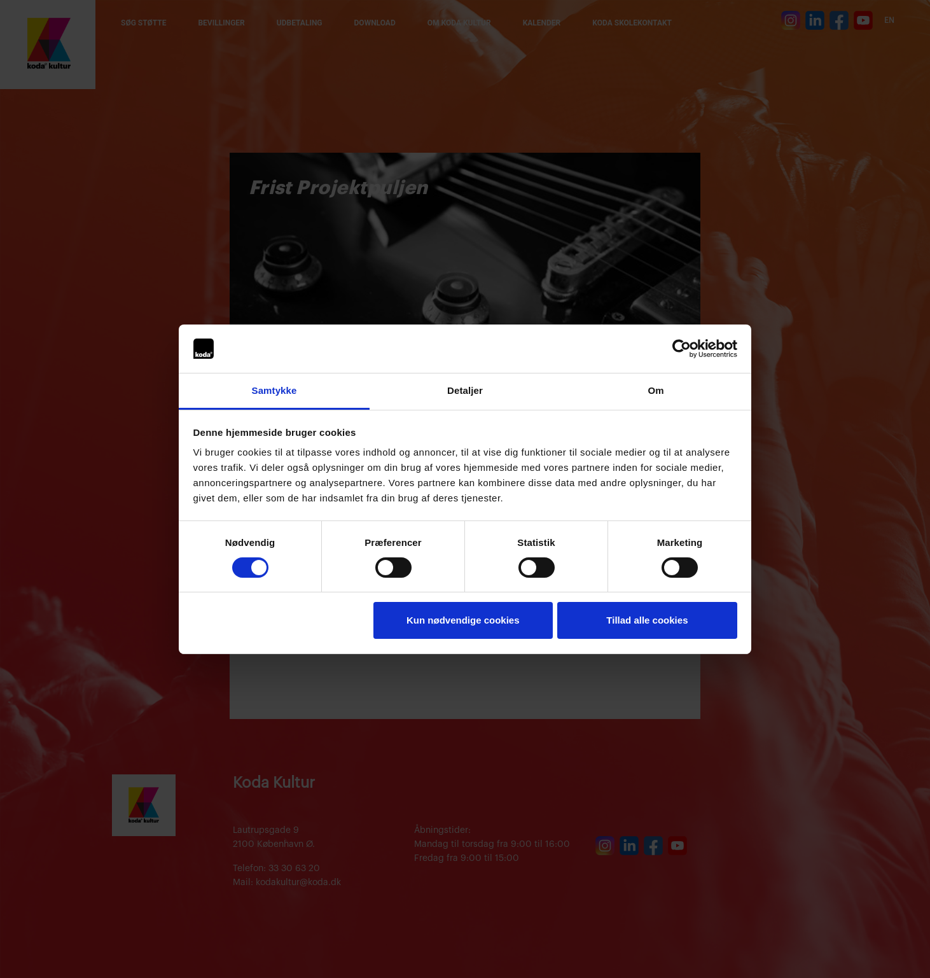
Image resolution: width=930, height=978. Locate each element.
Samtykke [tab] (274, 390)
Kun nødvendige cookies (463, 620)
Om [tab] (655, 390)
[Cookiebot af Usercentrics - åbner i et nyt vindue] (681, 348)
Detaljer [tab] (465, 390)
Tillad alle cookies (647, 620)
